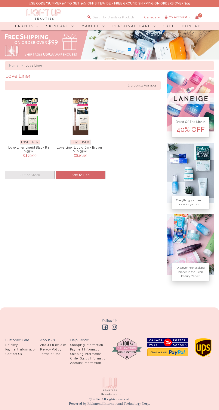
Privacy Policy (51, 349)
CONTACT (193, 26)
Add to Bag (80, 175)
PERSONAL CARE (131, 26)
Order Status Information (88, 358)
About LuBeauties (53, 345)
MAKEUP (91, 26)
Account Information (85, 363)
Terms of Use (50, 354)
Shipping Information (86, 354)
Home (14, 65)
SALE (169, 26)
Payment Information (21, 349)
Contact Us (13, 354)
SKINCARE (57, 26)
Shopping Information (86, 345)
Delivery (11, 345)
